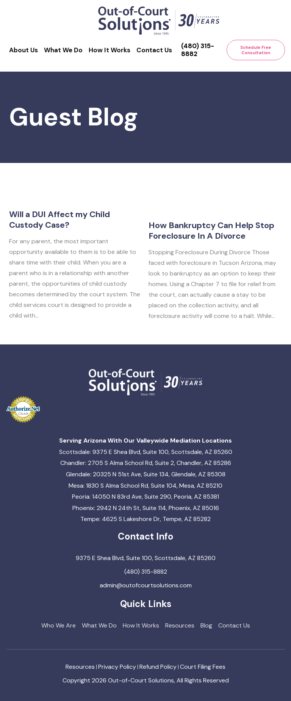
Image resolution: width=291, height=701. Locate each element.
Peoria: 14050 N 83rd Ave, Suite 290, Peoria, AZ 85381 (145, 497)
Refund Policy (158, 667)
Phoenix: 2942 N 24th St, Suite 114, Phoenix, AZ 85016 (145, 508)
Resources (179, 625)
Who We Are (58, 625)
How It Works (109, 50)
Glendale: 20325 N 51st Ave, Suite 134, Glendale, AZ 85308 (145, 474)
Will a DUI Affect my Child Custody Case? (59, 232)
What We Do (63, 50)
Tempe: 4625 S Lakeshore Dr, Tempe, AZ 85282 (145, 519)
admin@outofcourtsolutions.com (146, 585)
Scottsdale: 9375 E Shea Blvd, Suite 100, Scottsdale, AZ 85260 (145, 452)
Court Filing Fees (202, 667)
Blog (206, 625)
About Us (23, 50)
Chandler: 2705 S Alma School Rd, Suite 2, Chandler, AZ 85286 (145, 463)
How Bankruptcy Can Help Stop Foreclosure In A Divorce (211, 253)
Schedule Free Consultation (255, 50)
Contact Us (154, 50)
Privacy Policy (117, 667)
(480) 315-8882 (197, 50)
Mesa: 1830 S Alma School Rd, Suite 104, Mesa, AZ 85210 (145, 486)
